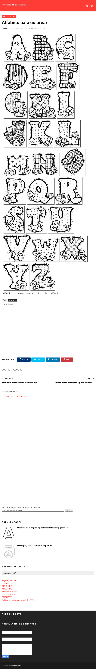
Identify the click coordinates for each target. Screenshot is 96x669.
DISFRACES (7, 583)
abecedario (9, 17)
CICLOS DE (7, 586)
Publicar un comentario (15, 396)
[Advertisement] (34, 309)
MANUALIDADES (9, 591)
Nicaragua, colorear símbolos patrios (34, 546)
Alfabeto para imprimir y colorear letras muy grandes (42, 528)
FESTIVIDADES (8, 594)
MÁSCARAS (7, 588)
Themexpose (16, 665)
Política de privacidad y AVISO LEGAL (18, 600)
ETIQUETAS (7, 597)
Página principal (9, 580)
